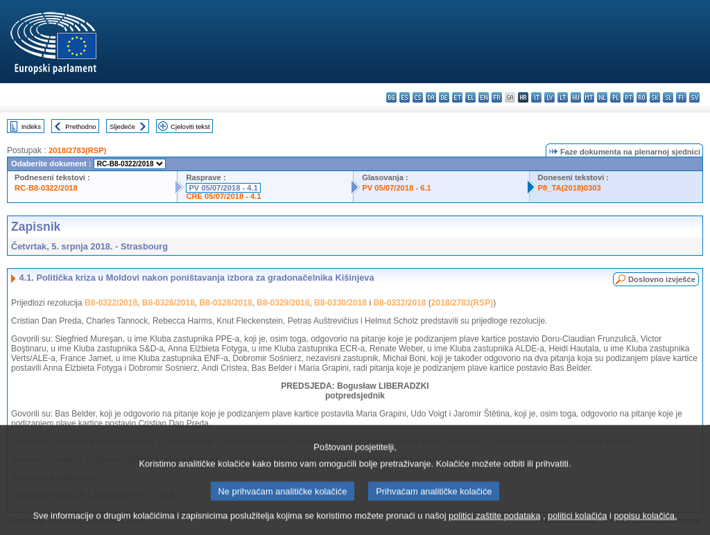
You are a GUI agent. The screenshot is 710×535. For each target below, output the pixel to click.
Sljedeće (122, 126)
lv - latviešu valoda (549, 97)
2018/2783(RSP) (77, 150)
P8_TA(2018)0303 (569, 188)
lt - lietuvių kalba (562, 97)
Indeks (31, 126)
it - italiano (536, 97)
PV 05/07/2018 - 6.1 (396, 188)
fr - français (497, 97)
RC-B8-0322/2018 (46, 188)
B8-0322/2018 (111, 303)
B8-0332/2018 (399, 303)
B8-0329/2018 (283, 303)
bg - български (391, 97)
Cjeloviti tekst (190, 126)
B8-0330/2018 (340, 303)
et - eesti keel (457, 97)
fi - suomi (681, 97)
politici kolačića (577, 526)
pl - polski (615, 97)
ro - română (642, 97)
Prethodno (80, 126)
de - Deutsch (444, 97)
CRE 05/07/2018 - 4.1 (223, 196)
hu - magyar (576, 97)
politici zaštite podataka (494, 526)
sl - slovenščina (668, 97)
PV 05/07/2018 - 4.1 (223, 188)
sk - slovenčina (655, 97)
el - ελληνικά (470, 97)
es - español (404, 97)
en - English (483, 97)
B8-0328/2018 (226, 303)
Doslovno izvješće (661, 279)
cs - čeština (418, 97)
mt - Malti (589, 97)
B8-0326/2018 (168, 303)
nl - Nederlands (602, 97)
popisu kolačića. (645, 526)
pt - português (628, 97)
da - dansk (431, 97)
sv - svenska (694, 97)
